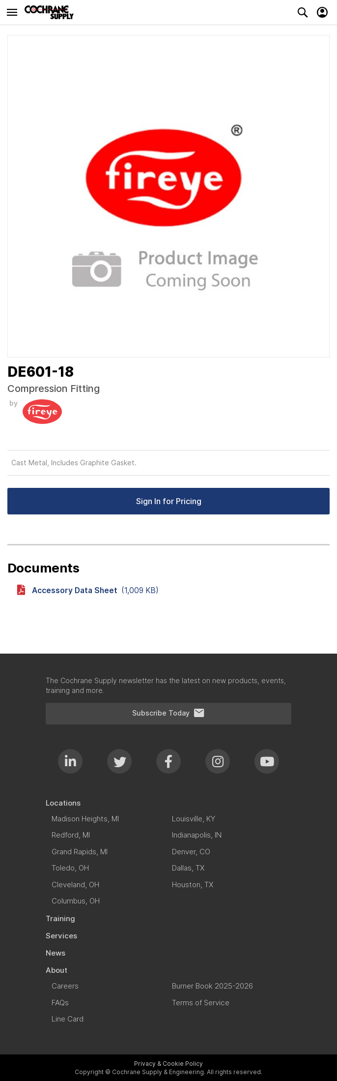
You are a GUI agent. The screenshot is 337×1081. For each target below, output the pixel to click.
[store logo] (52, 12)
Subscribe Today (168, 713)
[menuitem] (168, 803)
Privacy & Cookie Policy (168, 1063)
